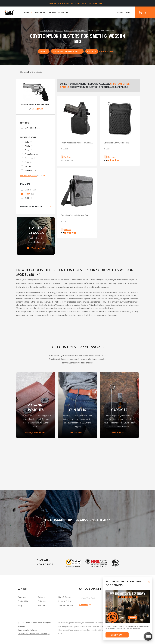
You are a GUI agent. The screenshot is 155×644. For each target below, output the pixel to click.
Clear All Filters (106, 51)
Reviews (67, 157)
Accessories (63, 12)
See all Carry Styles (28, 175)
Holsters (27, 12)
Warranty (42, 605)
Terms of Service (65, 605)
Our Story (22, 597)
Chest (27, 150)
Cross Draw (29, 154)
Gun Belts (52, 12)
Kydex (27, 198)
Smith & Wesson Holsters (75, 30)
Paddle (27, 166)
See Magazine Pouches (34, 432)
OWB (27, 146)
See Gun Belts (76, 432)
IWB (26, 142)
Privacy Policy (64, 601)
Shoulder (28, 170)
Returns (41, 597)
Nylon (27, 194)
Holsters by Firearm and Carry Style (33, 633)
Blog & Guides (64, 597)
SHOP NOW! (117, 635)
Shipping (42, 601)
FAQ (20, 605)
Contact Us (23, 601)
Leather (28, 189)
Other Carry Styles (31, 206)
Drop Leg (28, 158)
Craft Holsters (46, 30)
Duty (26, 162)
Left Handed (30, 128)
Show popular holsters (27, 630)
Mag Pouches (40, 12)
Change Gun (36, 108)
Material (25, 184)
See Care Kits (118, 432)
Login (128, 12)
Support (120, 12)
